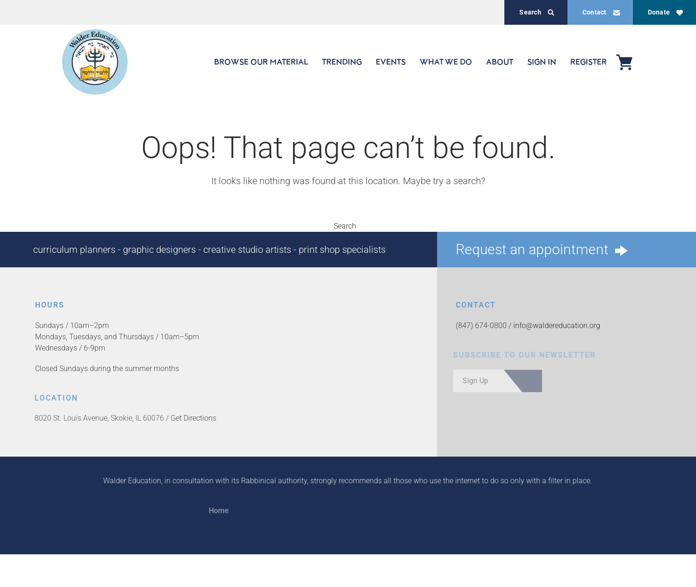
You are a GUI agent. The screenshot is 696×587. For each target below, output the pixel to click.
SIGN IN (541, 61)
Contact (601, 12)
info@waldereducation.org (556, 325)
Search (536, 12)
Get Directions (191, 418)
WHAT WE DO (446, 61)
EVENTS (391, 61)
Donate (665, 12)
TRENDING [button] (342, 61)
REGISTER (588, 61)
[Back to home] (95, 62)
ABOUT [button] (499, 61)
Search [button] (348, 226)
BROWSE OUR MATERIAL (261, 61)
